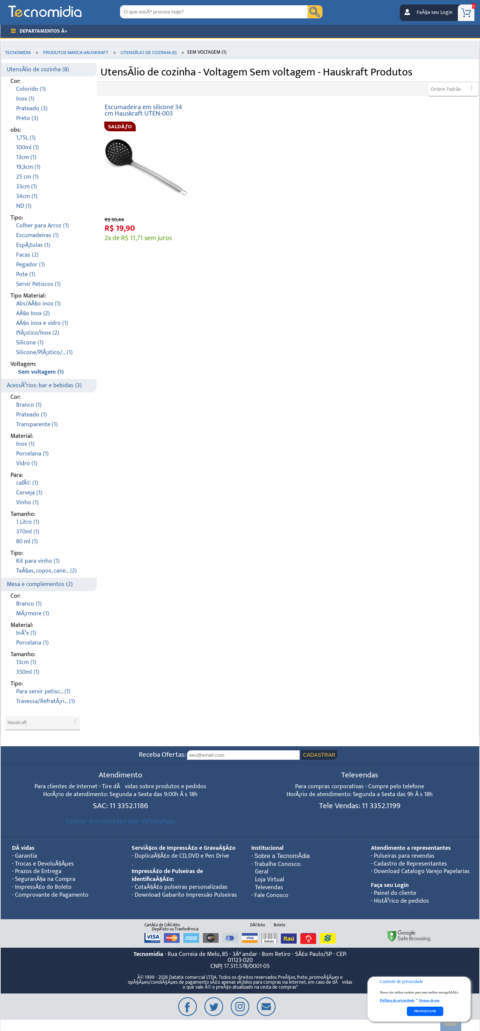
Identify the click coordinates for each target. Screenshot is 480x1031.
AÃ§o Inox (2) (33, 313)
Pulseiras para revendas (404, 856)
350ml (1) (27, 672)
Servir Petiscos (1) (38, 284)
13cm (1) (26, 157)
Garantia (26, 856)
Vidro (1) (27, 463)
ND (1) (24, 206)
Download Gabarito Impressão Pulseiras (186, 895)
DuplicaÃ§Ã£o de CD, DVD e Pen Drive (182, 856)
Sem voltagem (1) (41, 372)
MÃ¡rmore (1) (32, 614)
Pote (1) (25, 274)
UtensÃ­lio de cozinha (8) (38, 70)
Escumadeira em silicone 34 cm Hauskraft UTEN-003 (143, 110)
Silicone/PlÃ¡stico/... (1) (44, 352)
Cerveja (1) (29, 493)
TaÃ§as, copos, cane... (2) (46, 571)
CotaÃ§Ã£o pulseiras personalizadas (181, 887)
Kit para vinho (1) (38, 561)
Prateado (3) (32, 109)
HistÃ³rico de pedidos (401, 901)
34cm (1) (27, 196)
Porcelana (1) (32, 454)
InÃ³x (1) (26, 633)
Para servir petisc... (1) (43, 692)
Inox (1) (25, 99)
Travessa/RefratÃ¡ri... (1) (45, 701)
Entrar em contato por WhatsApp (120, 821)
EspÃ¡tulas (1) (33, 245)
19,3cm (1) (28, 167)
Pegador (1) (30, 265)
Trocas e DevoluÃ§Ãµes (44, 864)
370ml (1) (27, 532)
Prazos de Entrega (38, 871)
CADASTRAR (319, 755)
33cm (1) (26, 187)
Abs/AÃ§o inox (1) (38, 304)
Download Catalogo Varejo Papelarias (422, 871)
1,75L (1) (26, 138)
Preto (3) (27, 118)
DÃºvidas (23, 848)
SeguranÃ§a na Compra (45, 879)
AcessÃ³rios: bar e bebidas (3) (44, 385)
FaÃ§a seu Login (434, 12)
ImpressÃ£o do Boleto (43, 887)
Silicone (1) (30, 343)
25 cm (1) (27, 177)
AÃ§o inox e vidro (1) (42, 323)
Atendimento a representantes (411, 848)
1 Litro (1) (27, 522)
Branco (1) (29, 405)
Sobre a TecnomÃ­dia (282, 856)
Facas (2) (27, 255)
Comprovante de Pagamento (51, 895)
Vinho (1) (27, 502)
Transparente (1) (37, 424)
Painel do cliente (395, 893)
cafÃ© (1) (27, 483)
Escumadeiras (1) (37, 235)
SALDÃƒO (120, 126)
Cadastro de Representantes (410, 864)
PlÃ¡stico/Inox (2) (37, 333)
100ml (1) (27, 148)
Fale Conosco (271, 895)
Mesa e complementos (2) (40, 584)
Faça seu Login (390, 885)
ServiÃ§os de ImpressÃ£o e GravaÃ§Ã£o (184, 848)
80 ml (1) (27, 542)
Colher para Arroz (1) (42, 226)
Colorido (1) (31, 89)
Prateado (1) (31, 415)
